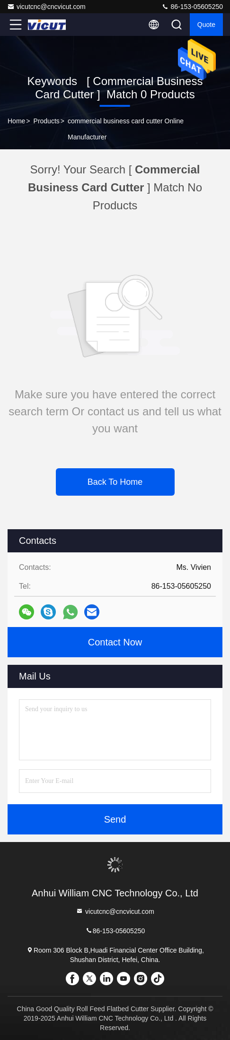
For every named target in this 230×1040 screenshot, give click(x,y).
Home (16, 121)
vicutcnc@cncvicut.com (46, 6)
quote (206, 24)
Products (47, 121)
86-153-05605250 (192, 6)
